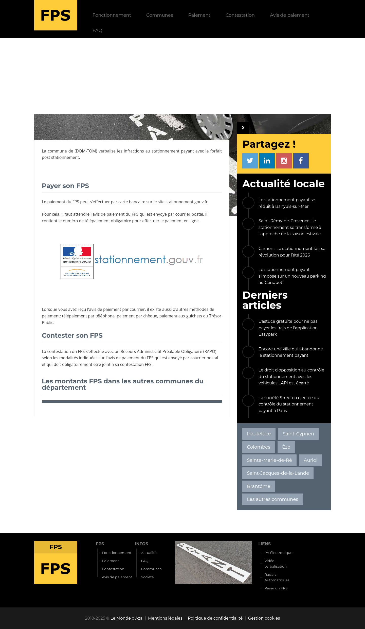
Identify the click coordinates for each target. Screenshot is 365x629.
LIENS (264, 543)
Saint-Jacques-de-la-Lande (278, 473)
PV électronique (278, 553)
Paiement (199, 15)
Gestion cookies (264, 618)
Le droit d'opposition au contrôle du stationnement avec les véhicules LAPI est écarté (291, 376)
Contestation (240, 15)
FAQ (97, 30)
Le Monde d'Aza (126, 618)
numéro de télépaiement (86, 221)
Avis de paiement (289, 15)
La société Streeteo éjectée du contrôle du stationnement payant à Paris (289, 404)
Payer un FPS (275, 588)
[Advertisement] (182, 76)
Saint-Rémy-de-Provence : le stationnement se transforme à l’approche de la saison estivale (290, 227)
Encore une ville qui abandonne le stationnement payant (291, 352)
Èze (286, 447)
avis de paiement (109, 214)
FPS (100, 543)
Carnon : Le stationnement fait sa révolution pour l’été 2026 (292, 252)
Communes (159, 15)
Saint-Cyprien (298, 434)
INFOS (141, 543)
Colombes (258, 447)
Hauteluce (259, 434)
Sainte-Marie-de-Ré (269, 460)
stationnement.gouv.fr (187, 202)
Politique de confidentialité (215, 618)
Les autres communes (272, 499)
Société (147, 577)
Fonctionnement (112, 15)
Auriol (311, 460)
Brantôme (258, 486)
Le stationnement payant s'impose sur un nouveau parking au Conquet (292, 276)
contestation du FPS (66, 351)
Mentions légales (165, 618)
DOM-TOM (86, 151)
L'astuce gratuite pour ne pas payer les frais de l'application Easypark (288, 328)
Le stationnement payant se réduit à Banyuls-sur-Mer (287, 203)
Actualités (149, 553)
